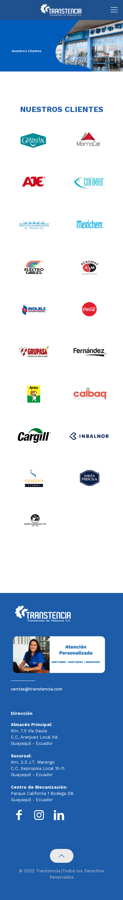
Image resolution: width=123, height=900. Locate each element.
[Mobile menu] (114, 9)
